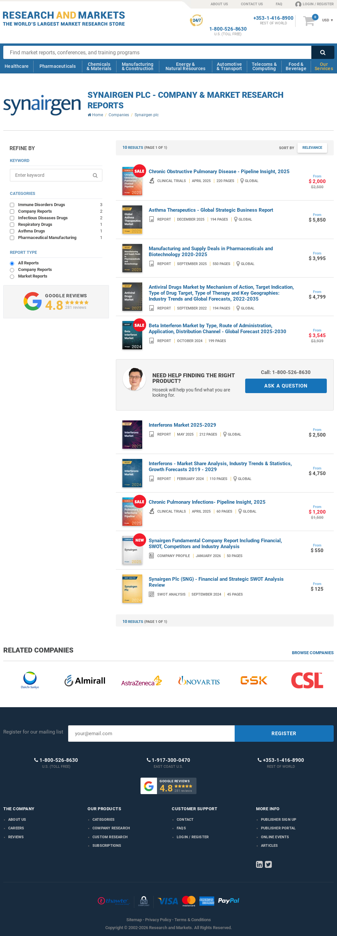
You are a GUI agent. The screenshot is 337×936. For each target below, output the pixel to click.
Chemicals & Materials (99, 66)
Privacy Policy (158, 919)
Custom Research (110, 837)
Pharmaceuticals (57, 66)
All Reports (28, 262)
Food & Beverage (296, 66)
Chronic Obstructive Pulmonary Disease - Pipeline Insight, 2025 (219, 171)
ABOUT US (219, 4)
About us (17, 819)
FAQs (181, 828)
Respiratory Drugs (60, 224)
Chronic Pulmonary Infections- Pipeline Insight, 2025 (207, 502)
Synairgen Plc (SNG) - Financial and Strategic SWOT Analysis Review (216, 582)
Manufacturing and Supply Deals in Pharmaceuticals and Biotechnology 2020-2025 (211, 251)
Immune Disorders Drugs (60, 204)
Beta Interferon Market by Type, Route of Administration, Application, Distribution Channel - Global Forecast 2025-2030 (217, 328)
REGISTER (284, 733)
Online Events (275, 837)
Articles (269, 845)
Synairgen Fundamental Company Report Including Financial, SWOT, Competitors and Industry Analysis (215, 543)
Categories (103, 819)
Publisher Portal (278, 828)
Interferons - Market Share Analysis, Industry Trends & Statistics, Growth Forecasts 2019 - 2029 (220, 466)
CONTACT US (252, 4)
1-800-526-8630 (228, 29)
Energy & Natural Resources (185, 66)
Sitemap (134, 919)
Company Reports (60, 211)
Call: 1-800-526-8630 (286, 372)
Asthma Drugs (60, 230)
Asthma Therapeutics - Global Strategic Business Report (211, 210)
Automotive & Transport (229, 66)
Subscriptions (106, 845)
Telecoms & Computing (264, 66)
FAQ (279, 4)
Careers (16, 828)
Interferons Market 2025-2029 (182, 425)
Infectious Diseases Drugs (60, 217)
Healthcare (17, 66)
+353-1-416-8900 (273, 18)
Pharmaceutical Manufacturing (60, 237)
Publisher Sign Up (278, 819)
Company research (111, 828)
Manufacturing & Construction (138, 66)
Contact (185, 819)
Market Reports (32, 276)
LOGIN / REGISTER (314, 4)
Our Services (324, 66)
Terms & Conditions (192, 919)
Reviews (16, 837)
